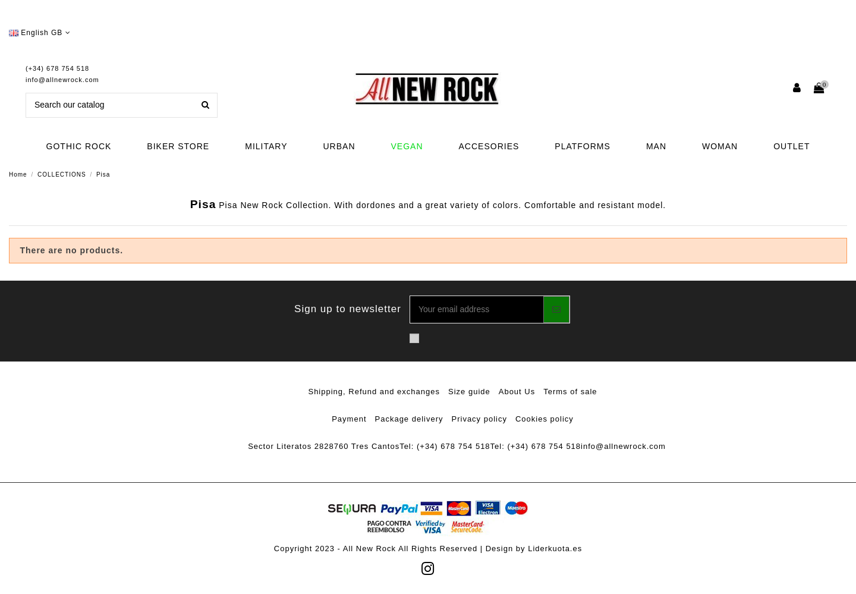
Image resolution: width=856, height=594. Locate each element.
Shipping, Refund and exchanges (374, 391)
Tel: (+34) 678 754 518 (444, 446)
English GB (40, 33)
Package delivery (409, 418)
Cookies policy (544, 418)
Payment (349, 418)
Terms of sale (570, 391)
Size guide (469, 391)
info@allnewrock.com (62, 79)
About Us (517, 391)
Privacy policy (479, 418)
